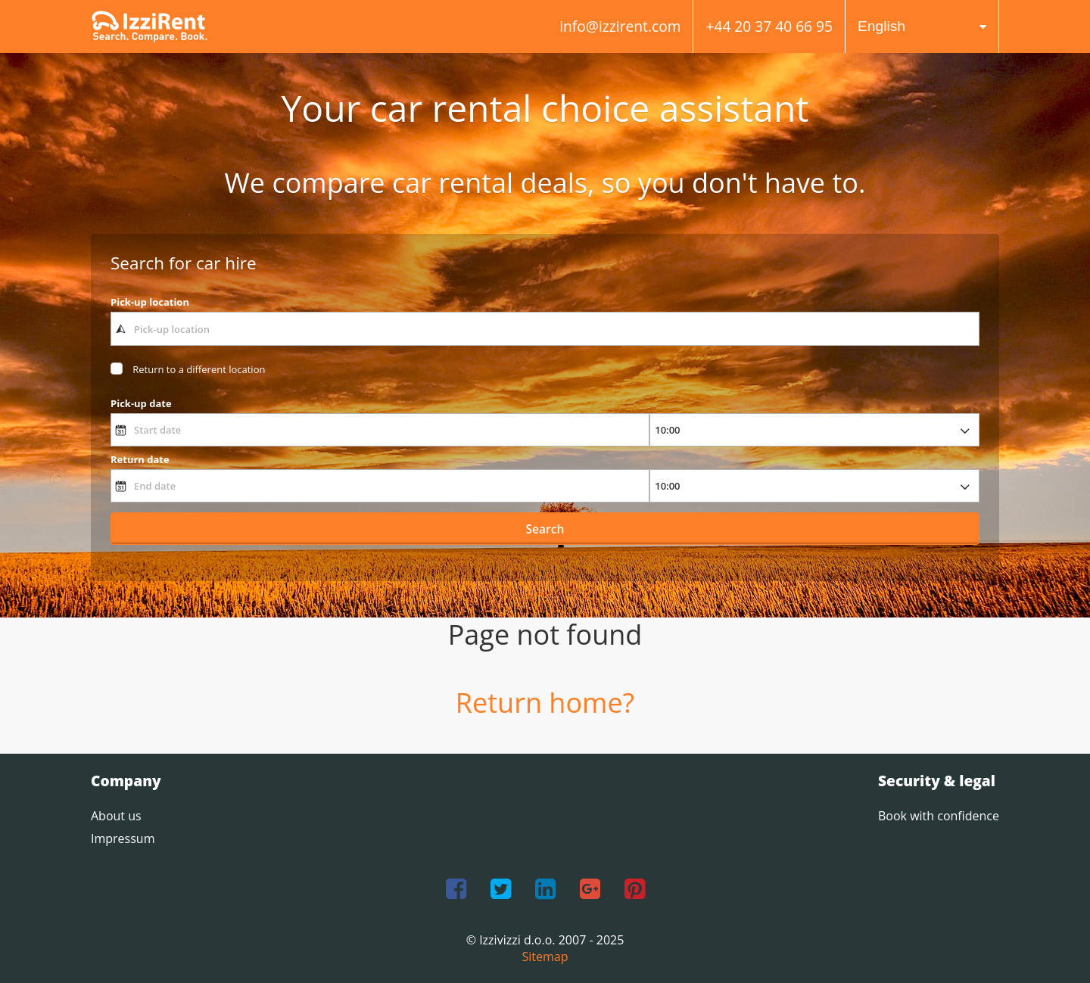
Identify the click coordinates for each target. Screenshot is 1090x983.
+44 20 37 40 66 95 (769, 26)
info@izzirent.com (619, 26)
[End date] (380, 485)
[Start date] (380, 429)
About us (116, 815)
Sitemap (545, 956)
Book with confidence (938, 815)
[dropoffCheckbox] (188, 370)
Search (545, 529)
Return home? (545, 702)
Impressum (122, 838)
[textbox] (545, 328)
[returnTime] (814, 485)
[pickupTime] (814, 429)
